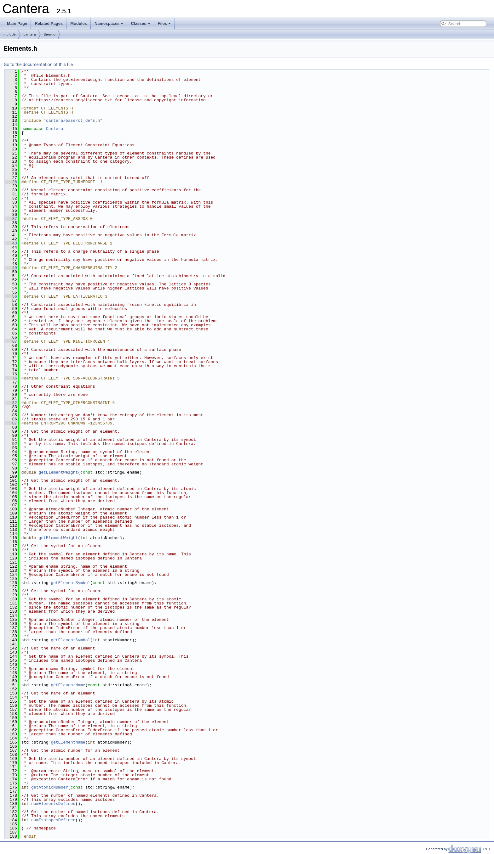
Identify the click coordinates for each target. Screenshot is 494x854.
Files (164, 23)
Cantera (54, 129)
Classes (140, 23)
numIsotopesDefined (53, 820)
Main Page (17, 23)
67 (11, 341)
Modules (78, 23)
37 (11, 219)
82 (11, 403)
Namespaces (109, 23)
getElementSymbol (70, 583)
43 (11, 243)
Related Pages (49, 23)
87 (11, 423)
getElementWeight (58, 472)
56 (11, 296)
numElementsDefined (53, 803)
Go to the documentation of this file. (39, 64)
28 (11, 182)
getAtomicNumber (49, 787)
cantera (30, 34)
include (9, 34)
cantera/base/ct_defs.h (73, 120)
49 (11, 268)
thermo (49, 34)
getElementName (68, 685)
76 (11, 378)
